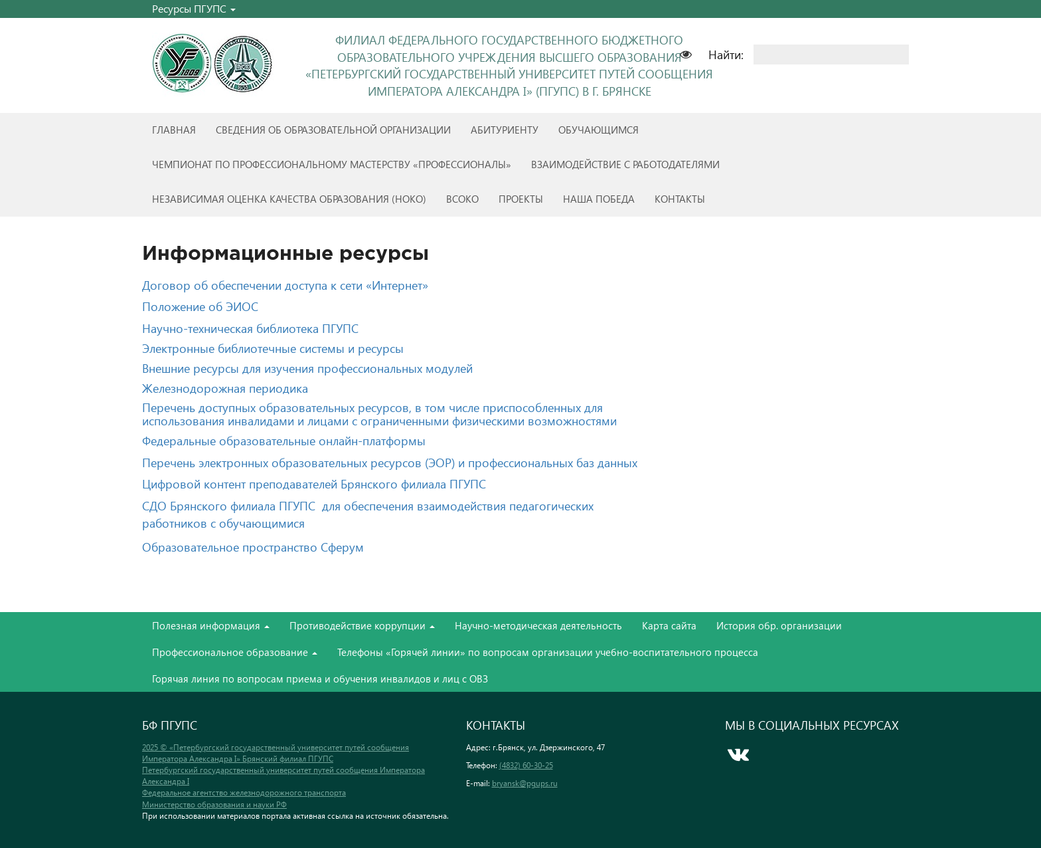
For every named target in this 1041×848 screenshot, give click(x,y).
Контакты (680, 198)
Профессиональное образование (234, 652)
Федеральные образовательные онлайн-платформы (284, 440)
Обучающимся (598, 129)
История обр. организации (779, 625)
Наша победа (599, 198)
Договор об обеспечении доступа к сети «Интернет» (285, 284)
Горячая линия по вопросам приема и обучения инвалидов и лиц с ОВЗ (320, 678)
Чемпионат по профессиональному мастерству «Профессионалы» (331, 164)
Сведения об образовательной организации (333, 129)
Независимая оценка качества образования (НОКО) (289, 198)
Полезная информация (211, 625)
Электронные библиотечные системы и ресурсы (273, 348)
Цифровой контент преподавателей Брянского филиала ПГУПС (314, 483)
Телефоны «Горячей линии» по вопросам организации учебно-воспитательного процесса (547, 652)
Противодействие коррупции (362, 625)
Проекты (521, 198)
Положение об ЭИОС (200, 306)
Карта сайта (669, 625)
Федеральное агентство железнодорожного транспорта (244, 792)
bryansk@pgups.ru (525, 783)
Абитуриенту (504, 129)
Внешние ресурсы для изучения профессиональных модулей (307, 368)
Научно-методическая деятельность (538, 625)
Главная (174, 129)
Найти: (726, 54)
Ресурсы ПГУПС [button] (194, 8)
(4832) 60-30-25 (526, 765)
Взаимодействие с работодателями (625, 164)
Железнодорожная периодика (225, 387)
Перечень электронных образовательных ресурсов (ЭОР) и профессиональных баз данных (389, 462)
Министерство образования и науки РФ (214, 804)
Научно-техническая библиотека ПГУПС (250, 328)
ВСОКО (462, 198)
